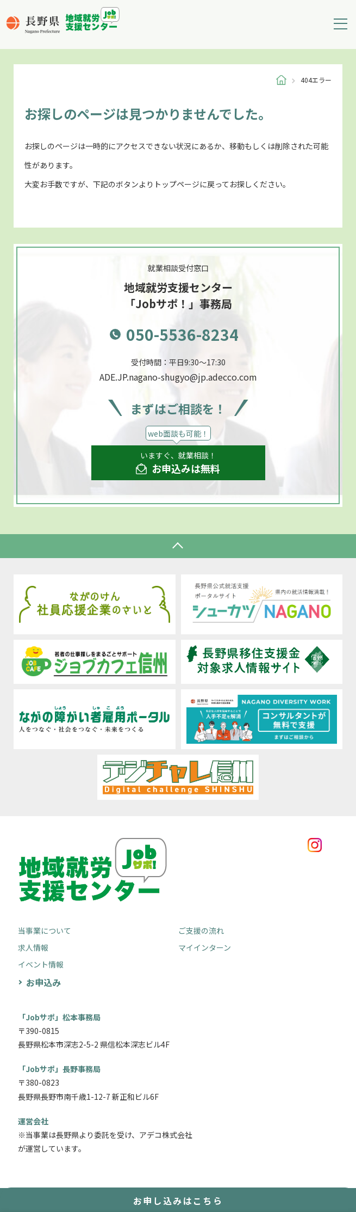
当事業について (44, 930)
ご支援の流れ (201, 930)
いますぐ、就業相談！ (178, 463)
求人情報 (33, 947)
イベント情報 (41, 964)
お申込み (43, 982)
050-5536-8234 (182, 334)
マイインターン (204, 947)
